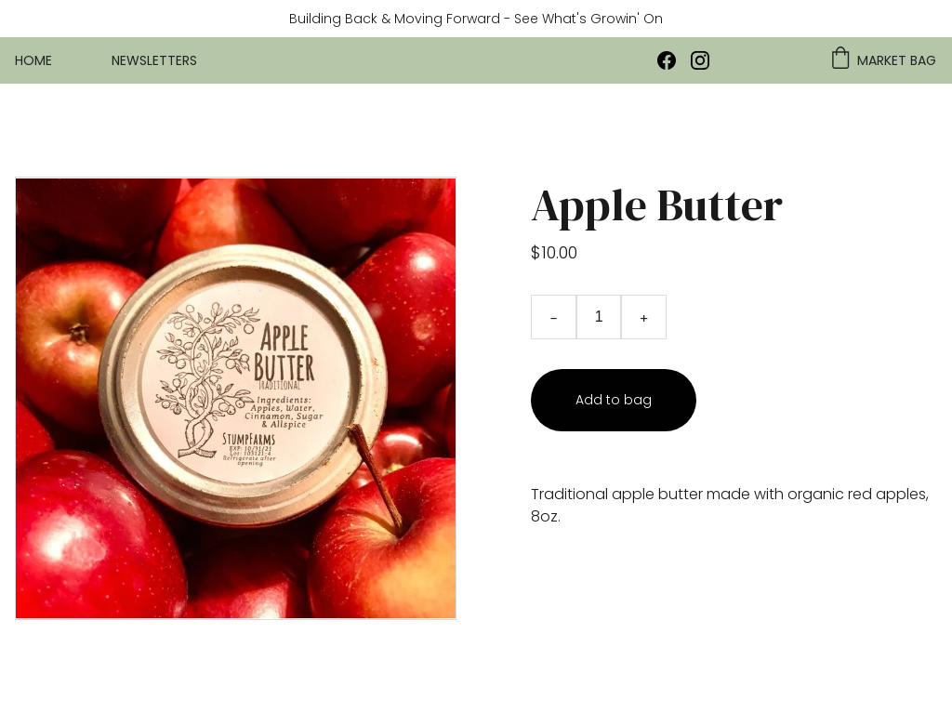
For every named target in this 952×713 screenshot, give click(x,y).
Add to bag (613, 399)
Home (33, 60)
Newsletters (154, 60)
